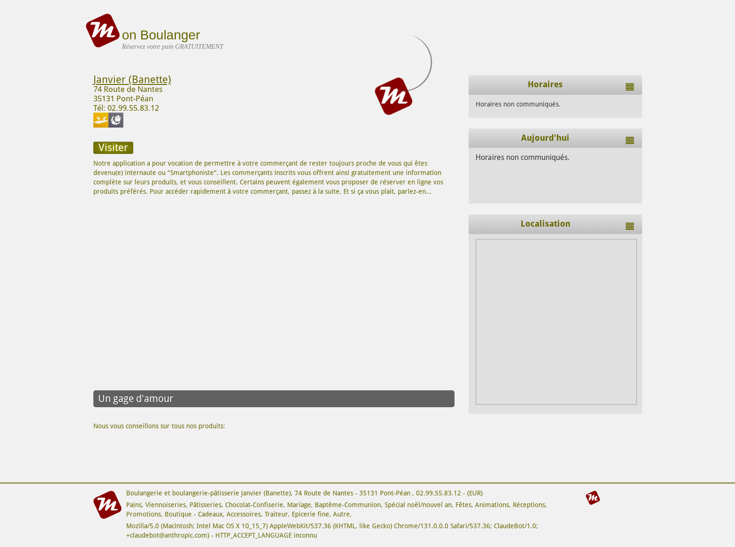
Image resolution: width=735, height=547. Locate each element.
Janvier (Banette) (132, 79)
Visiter (113, 147)
